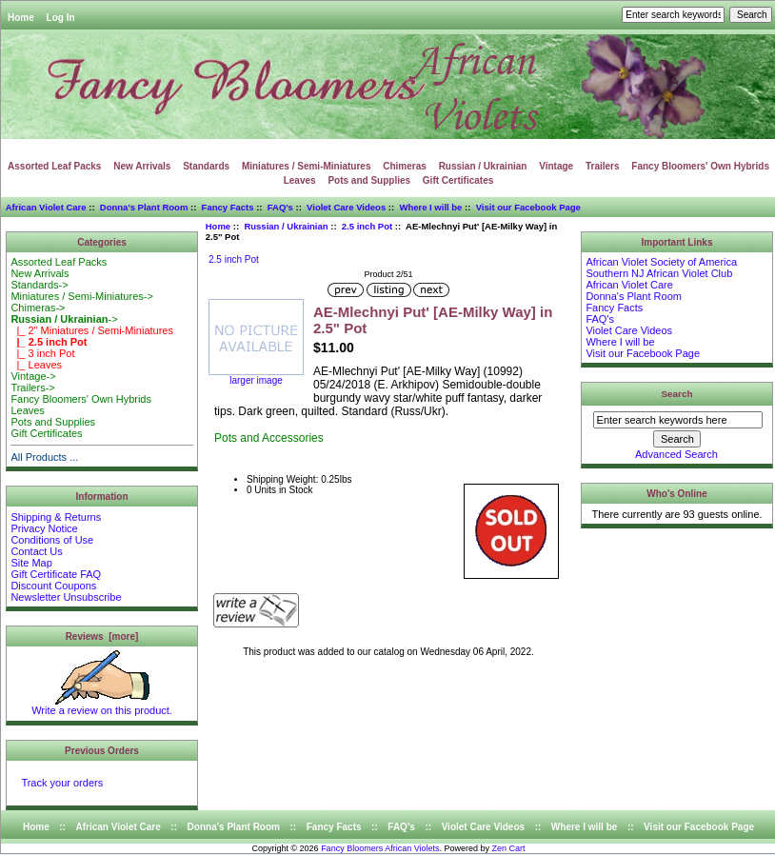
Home (21, 17)
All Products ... (44, 457)
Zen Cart (509, 848)
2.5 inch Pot (367, 226)
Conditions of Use (51, 540)
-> (63, 319)
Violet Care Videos (346, 207)
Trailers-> (32, 387)
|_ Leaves (36, 364)
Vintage (556, 166)
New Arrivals (141, 166)
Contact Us (36, 551)
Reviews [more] (102, 636)
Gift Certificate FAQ (55, 574)
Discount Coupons (53, 585)
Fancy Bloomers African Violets (380, 848)
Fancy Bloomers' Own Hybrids (700, 166)
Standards (206, 166)
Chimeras (405, 166)
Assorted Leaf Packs (54, 166)
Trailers (603, 166)
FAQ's (280, 207)
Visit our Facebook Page (528, 207)
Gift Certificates (458, 180)
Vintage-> (32, 376)
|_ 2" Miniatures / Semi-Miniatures (91, 330)
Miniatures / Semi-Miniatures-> (81, 296)
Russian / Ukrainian (286, 226)
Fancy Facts (228, 207)
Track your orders (62, 782)
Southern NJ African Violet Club (659, 273)
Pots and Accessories (269, 438)
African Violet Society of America (661, 262)
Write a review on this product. (101, 705)
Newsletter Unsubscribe (65, 597)
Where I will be (430, 207)
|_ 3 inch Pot (42, 353)
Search (677, 393)
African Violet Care (46, 207)
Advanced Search (676, 454)
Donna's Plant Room (144, 207)
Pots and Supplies (369, 180)
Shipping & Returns (55, 517)
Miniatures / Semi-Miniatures (306, 166)
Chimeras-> (37, 307)
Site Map (30, 562)
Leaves (300, 180)
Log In (61, 17)
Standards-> (39, 284)
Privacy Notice (43, 528)
